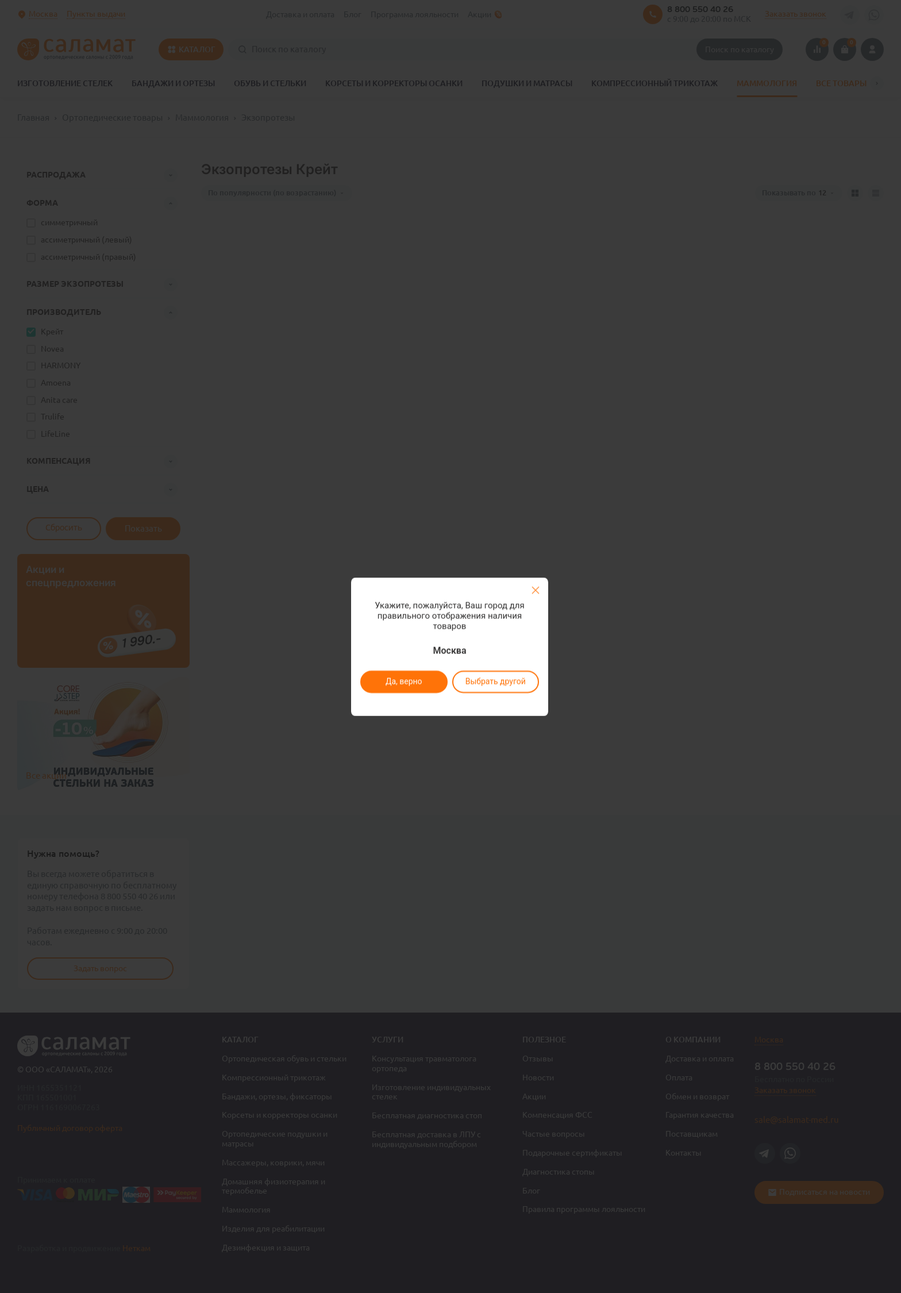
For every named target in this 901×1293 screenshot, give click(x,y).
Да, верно (403, 681)
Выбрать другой (495, 681)
